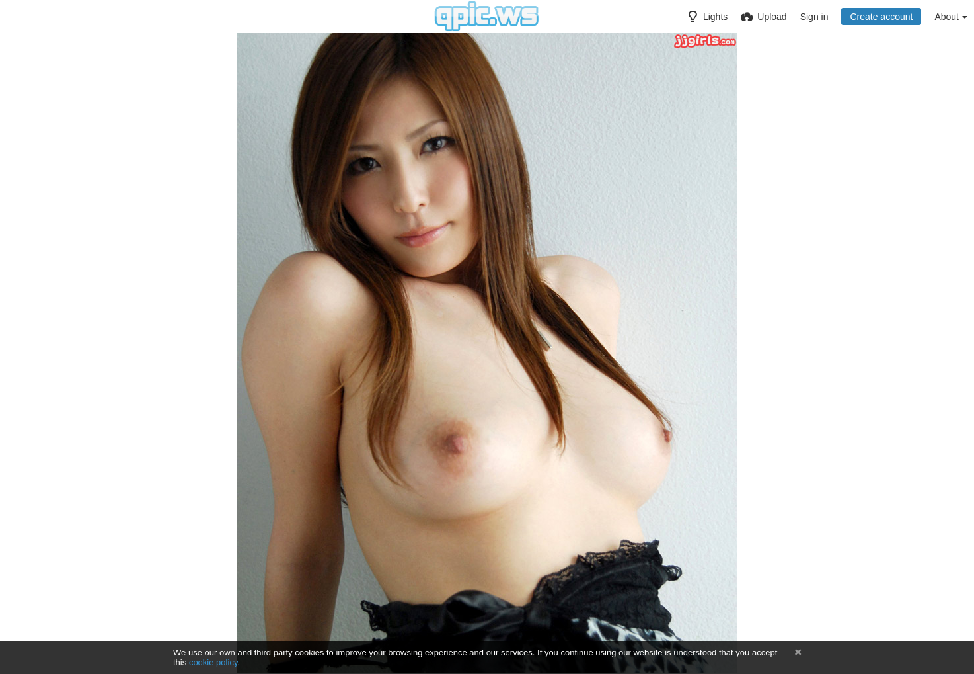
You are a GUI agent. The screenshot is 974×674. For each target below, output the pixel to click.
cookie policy (213, 662)
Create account (881, 16)
